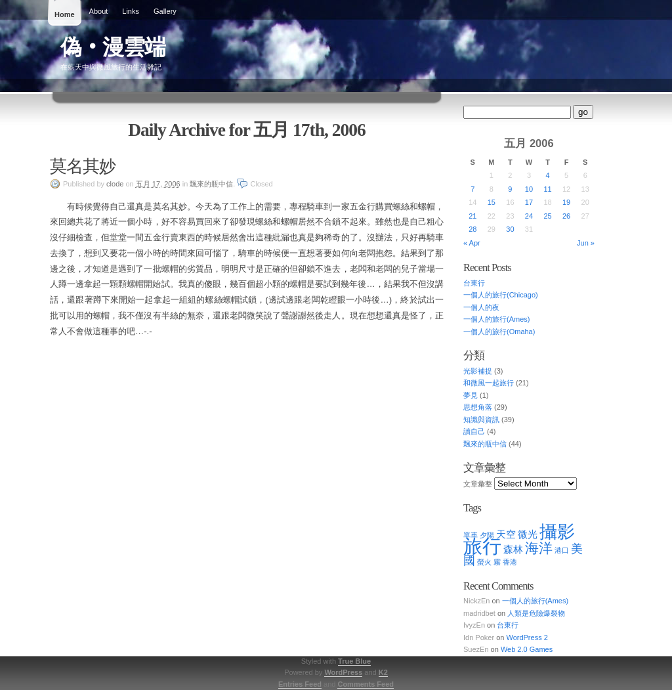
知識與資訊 (481, 419)
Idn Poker (478, 637)
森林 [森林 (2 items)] (513, 549)
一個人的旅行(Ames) (496, 319)
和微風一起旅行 (488, 383)
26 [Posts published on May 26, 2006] (566, 216)
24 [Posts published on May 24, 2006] (529, 216)
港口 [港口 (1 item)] (562, 550)
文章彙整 (477, 484)
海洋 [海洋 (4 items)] (539, 547)
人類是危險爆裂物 (536, 613)
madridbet (479, 613)
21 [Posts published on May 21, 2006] (472, 216)
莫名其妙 (83, 166)
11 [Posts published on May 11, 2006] (547, 189)
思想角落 (477, 407)
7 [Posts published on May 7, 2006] (472, 189)
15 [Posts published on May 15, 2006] (491, 202)
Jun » (586, 243)
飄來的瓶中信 (211, 184)
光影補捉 (477, 371)
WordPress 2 (526, 637)
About (98, 11)
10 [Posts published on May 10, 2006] (529, 189)
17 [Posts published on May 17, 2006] (529, 202)
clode (114, 184)
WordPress (343, 672)
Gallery (165, 11)
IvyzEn (474, 625)
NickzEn (476, 601)
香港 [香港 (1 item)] (510, 562)
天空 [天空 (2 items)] (506, 534)
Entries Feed (300, 684)
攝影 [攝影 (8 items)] (557, 532)
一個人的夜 (481, 307)
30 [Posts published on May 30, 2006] (510, 229)
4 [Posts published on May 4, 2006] (547, 175)
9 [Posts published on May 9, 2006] (510, 189)
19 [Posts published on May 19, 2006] (566, 202)
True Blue (354, 661)
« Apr (471, 243)
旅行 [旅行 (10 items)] (482, 546)
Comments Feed (365, 684)
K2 (383, 672)
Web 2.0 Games (527, 649)
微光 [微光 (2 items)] (527, 534)
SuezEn (476, 649)
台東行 (474, 283)
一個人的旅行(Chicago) (500, 295)
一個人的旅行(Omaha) (499, 331)
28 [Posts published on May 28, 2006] (472, 229)
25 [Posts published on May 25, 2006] (547, 216)
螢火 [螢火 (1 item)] (484, 562)
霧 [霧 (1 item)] (497, 562)
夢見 (470, 395)
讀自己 (474, 431)
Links (130, 11)
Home (64, 14)
